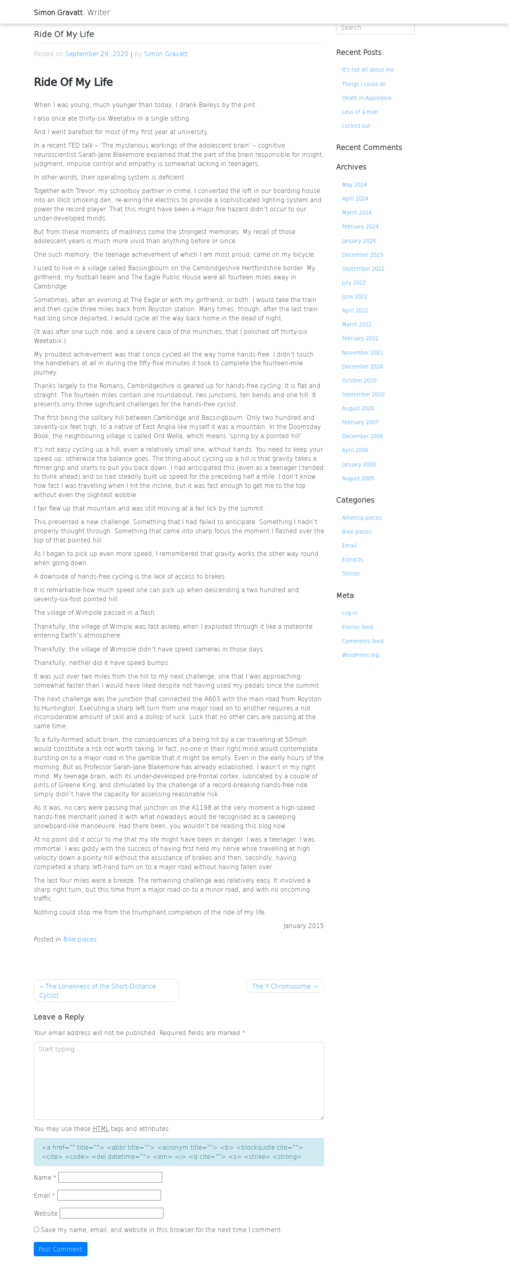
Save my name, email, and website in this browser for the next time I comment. (162, 1229)
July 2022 (354, 282)
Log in (349, 612)
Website (46, 1213)
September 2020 (363, 394)
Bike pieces (80, 939)
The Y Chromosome (281, 986)
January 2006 (359, 464)
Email (44, 1195)
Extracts (352, 559)
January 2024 (359, 240)
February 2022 (360, 338)
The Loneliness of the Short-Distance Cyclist (97, 990)
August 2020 (358, 408)
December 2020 (362, 366)
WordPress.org (360, 655)
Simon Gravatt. (59, 12)
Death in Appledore (367, 97)
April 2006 (355, 450)
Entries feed (357, 627)
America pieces (362, 517)
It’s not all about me (368, 69)
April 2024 (355, 198)
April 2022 (355, 310)
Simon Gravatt (166, 53)
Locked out (356, 125)
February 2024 (360, 226)
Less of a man (360, 111)
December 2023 (362, 254)
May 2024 (354, 184)
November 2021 (362, 352)
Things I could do (364, 84)
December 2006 (362, 436)
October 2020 (359, 380)
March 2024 (357, 212)
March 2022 (357, 324)
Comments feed (362, 641)
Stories (351, 573)
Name (45, 1177)
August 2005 (358, 478)
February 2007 (360, 422)
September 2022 (363, 268)
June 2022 (354, 296)
